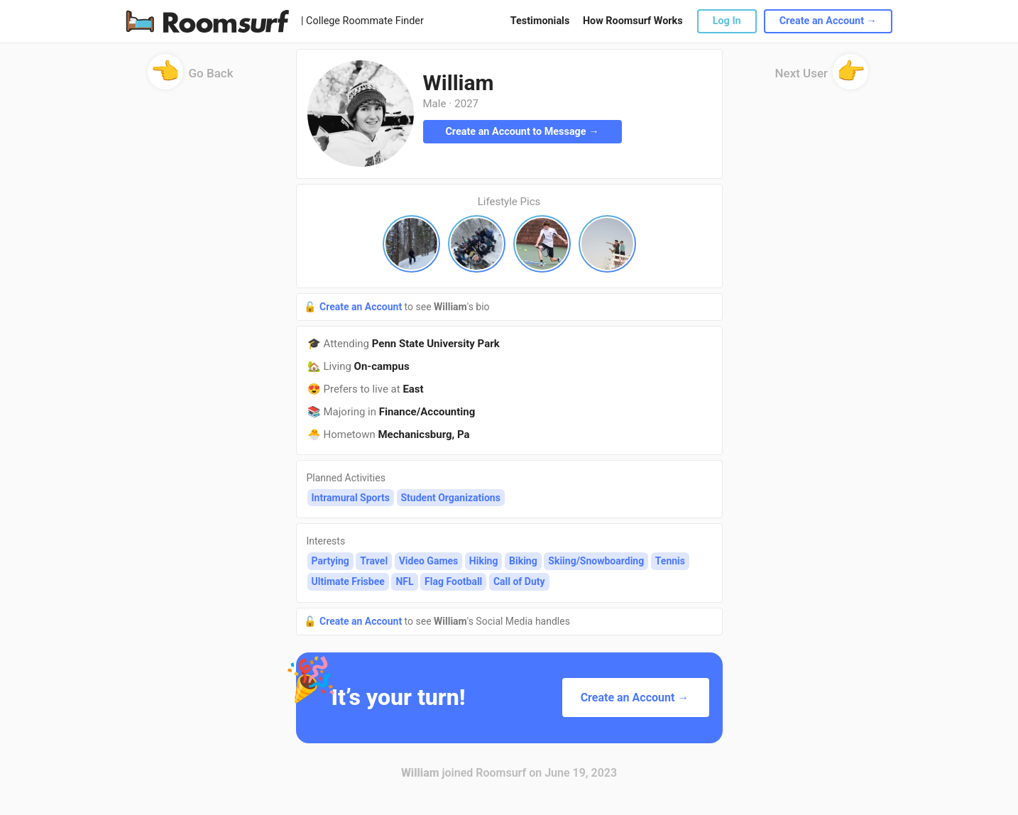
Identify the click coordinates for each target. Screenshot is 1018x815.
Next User (822, 77)
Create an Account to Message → (521, 132)
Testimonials (539, 21)
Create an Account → (828, 21)
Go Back (191, 77)
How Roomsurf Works (633, 21)
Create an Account (362, 306)
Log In (727, 21)
